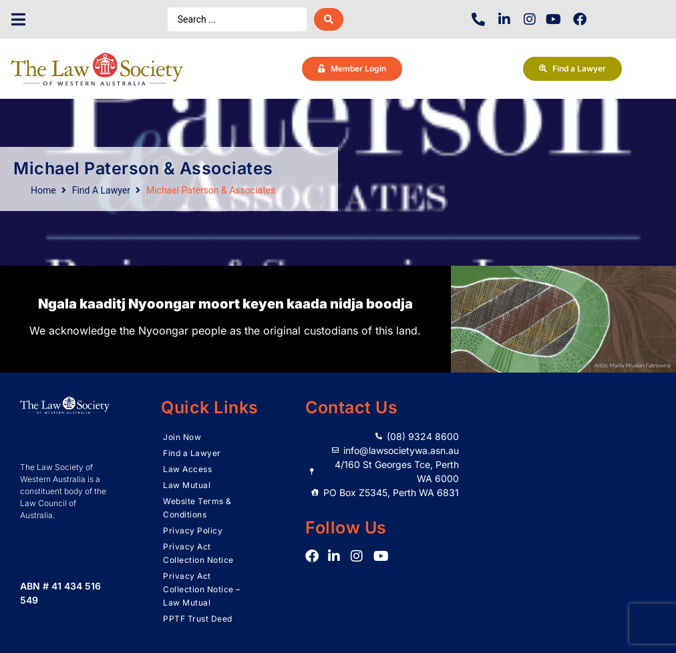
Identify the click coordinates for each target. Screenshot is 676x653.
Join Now (182, 437)
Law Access (187, 469)
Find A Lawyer (101, 190)
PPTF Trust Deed (197, 619)
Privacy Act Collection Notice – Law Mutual (201, 589)
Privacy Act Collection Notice (198, 553)
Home (43, 190)
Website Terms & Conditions (197, 507)
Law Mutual (186, 485)
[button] (18, 19)
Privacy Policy (192, 530)
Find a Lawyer (192, 453)
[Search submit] (328, 19)
